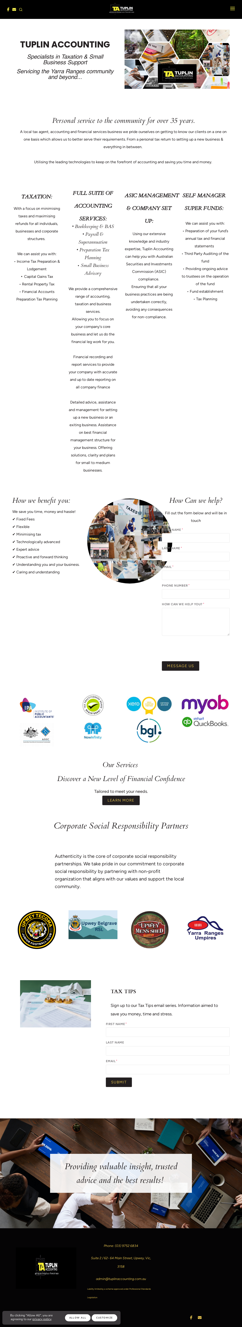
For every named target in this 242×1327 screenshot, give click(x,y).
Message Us (180, 666)
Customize (104, 1317)
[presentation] (198, 648)
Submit (119, 1082)
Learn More (121, 800)
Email (167, 567)
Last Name (171, 548)
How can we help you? (182, 604)
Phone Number (175, 585)
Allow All (77, 1317)
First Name (171, 530)
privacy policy (41, 1319)
